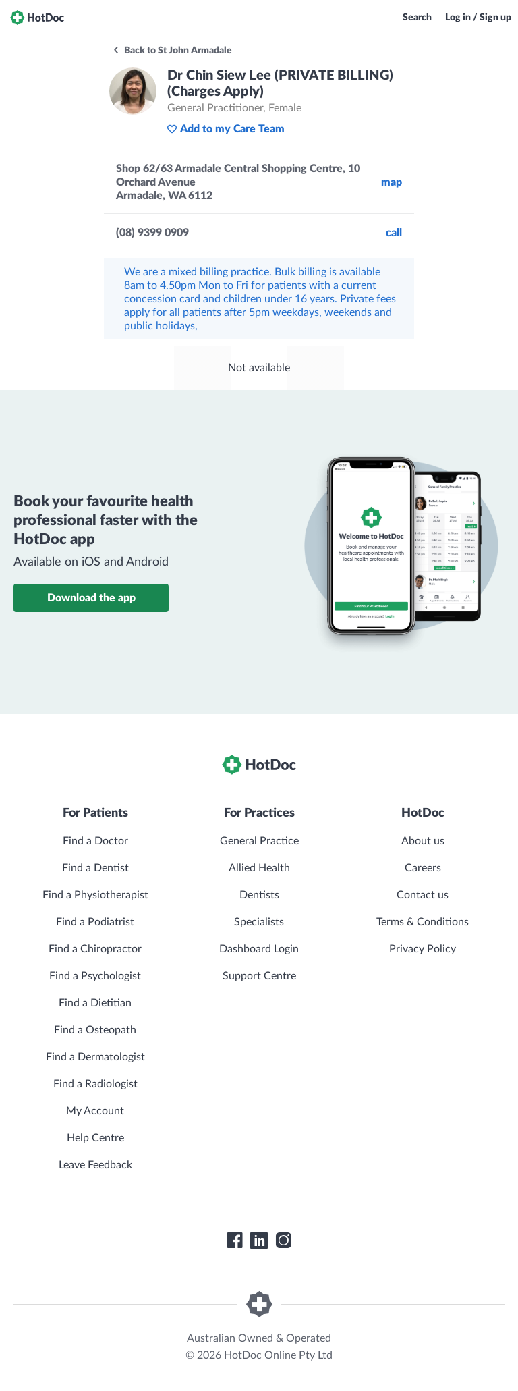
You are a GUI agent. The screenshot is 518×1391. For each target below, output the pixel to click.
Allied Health (259, 868)
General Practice (259, 841)
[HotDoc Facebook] (235, 1240)
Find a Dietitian (95, 1003)
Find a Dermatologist (95, 1057)
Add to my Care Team (226, 129)
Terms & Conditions (422, 922)
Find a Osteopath (95, 1030)
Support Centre (259, 976)
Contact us (423, 895)
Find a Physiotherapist (95, 895)
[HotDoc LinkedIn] (259, 1240)
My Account (95, 1111)
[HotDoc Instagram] (283, 1240)
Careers (423, 868)
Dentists (259, 895)
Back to (172, 50)
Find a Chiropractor (95, 949)
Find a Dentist (95, 868)
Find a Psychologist (95, 976)
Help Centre (95, 1138)
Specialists (259, 922)
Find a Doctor (95, 841)
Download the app (91, 598)
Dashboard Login (259, 949)
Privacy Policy (422, 949)
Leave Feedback (95, 1165)
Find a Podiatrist (95, 922)
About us (422, 841)
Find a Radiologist (95, 1084)
